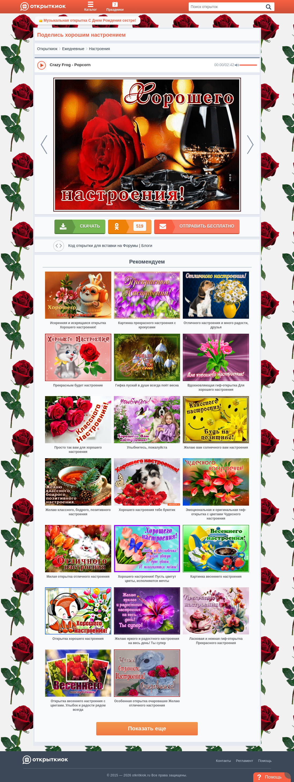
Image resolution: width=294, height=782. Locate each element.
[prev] (44, 145)
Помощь (264, 761)
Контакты (223, 761)
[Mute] (237, 65)
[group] (147, 65)
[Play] (41, 65)
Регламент (244, 761)
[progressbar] (248, 65)
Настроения (99, 49)
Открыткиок (47, 49)
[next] (250, 145)
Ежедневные (73, 49)
